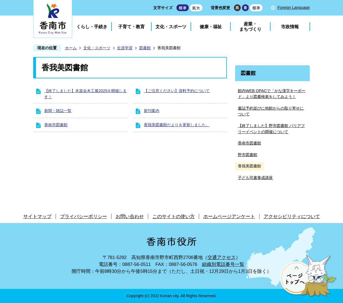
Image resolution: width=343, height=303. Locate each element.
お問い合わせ (130, 216)
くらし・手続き (91, 26)
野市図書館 (247, 154)
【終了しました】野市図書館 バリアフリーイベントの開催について (271, 128)
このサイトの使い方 (173, 216)
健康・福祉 (211, 26)
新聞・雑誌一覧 (57, 110)
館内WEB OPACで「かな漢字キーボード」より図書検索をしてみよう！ (272, 94)
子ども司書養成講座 (255, 177)
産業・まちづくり (250, 27)
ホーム (71, 48)
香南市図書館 (55, 125)
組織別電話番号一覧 (223, 264)
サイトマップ (37, 216)
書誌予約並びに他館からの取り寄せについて (271, 111)
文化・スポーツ (170, 26)
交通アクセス (221, 257)
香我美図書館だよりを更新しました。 (177, 125)
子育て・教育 (131, 26)
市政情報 (290, 26)
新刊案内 (151, 110)
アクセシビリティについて (292, 216)
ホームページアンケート (229, 216)
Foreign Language (293, 7)
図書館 (145, 48)
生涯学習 (124, 48)
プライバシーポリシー (83, 216)
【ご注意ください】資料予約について (177, 91)
